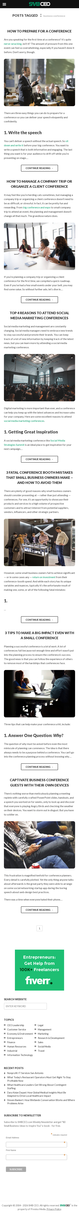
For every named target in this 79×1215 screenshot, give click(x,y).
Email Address (35, 1138)
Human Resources (16, 1046)
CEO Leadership (15, 1025)
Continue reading (39, 168)
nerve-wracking (13, 43)
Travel (41, 1050)
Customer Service (16, 1029)
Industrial (12, 1050)
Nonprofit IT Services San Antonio (25, 1073)
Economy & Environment (20, 1033)
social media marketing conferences (24, 420)
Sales (40, 1042)
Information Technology (20, 1055)
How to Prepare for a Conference (39, 31)
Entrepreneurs (15, 1038)
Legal (40, 1025)
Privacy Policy (54, 1209)
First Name (35, 1150)
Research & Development (51, 1038)
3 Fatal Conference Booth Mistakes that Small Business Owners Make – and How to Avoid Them (39, 477)
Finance (11, 1042)
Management (44, 1029)
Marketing (43, 1033)
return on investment (43, 577)
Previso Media (38, 1209)
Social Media (44, 1046)
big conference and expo (36, 207)
